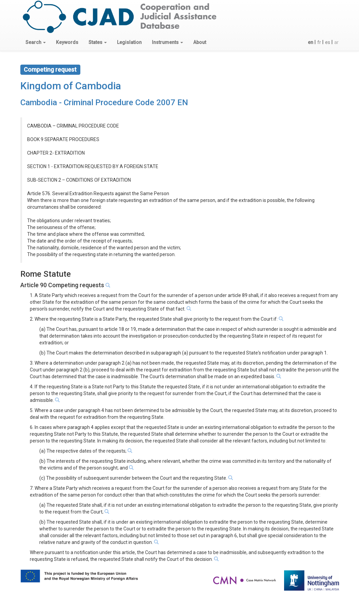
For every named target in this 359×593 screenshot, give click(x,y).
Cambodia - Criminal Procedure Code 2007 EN (104, 102)
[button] (35, 42)
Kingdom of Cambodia (70, 86)
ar (336, 42)
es (327, 42)
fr (319, 42)
